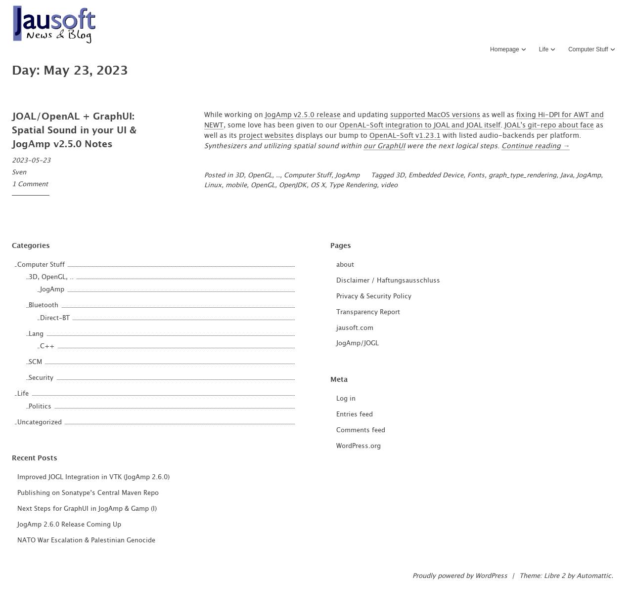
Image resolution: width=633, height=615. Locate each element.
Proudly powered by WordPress (459, 576)
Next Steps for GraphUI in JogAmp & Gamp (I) (87, 509)
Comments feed (360, 430)
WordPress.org (358, 446)
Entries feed (354, 414)
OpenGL (263, 185)
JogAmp (347, 175)
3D (400, 175)
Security (41, 378)
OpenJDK (293, 185)
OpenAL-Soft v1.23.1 (405, 135)
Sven (19, 172)
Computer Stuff (588, 49)
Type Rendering (353, 185)
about (345, 265)
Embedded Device (435, 175)
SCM (35, 362)
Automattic (594, 576)
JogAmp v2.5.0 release (303, 115)
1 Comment (30, 184)
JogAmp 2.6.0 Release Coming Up (69, 525)
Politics (40, 407)
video (389, 185)
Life (543, 49)
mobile (236, 185)
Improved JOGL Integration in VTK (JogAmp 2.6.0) (93, 477)
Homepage (504, 49)
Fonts (476, 175)
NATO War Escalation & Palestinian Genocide (86, 540)
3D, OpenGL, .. (257, 175)
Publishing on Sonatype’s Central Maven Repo (88, 493)
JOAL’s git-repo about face (549, 125)
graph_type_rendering (522, 175)
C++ (47, 346)
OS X (318, 185)
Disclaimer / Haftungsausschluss (388, 281)
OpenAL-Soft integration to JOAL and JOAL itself (419, 125)
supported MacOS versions (435, 115)
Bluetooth (43, 305)
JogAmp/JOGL (357, 343)
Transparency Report (368, 312)
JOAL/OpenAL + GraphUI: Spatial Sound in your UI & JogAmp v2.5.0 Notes (74, 130)
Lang (36, 334)
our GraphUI (384, 146)
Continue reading (535, 146)
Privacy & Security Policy (373, 296)
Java (566, 175)
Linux (213, 185)
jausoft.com (354, 328)
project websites (266, 135)
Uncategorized (39, 422)
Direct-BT (55, 318)
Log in (346, 399)
